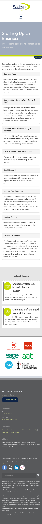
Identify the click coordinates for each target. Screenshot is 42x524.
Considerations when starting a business (17, 129)
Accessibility (33, 430)
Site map (25, 430)
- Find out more (10, 399)
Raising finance (10, 217)
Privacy (12, 432)
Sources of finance (11, 235)
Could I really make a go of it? (17, 151)
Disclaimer (5, 432)
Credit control (9, 170)
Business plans (9, 74)
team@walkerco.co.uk (9, 419)
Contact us (17, 430)
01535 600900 (7, 414)
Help (17, 432)
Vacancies (10, 430)
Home (3, 430)
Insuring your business (13, 191)
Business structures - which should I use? (19, 101)
